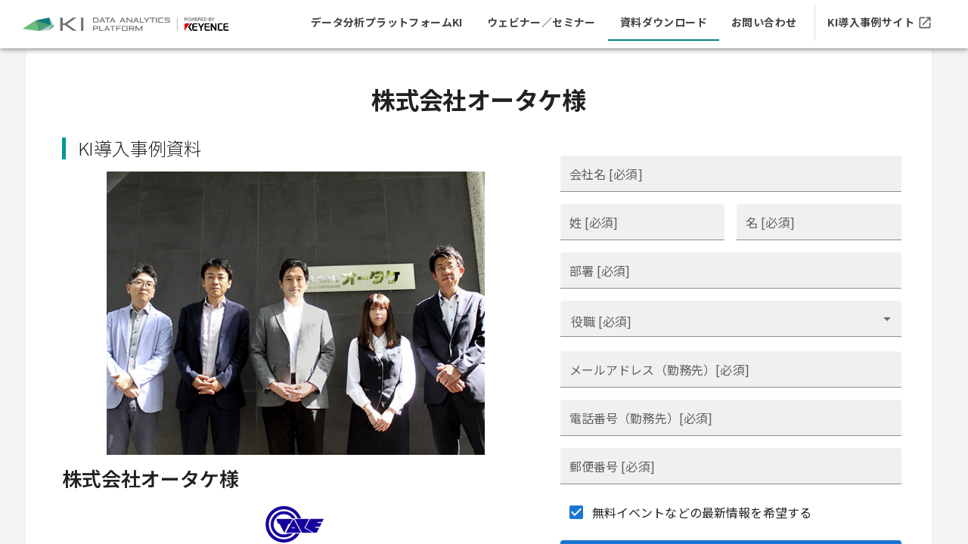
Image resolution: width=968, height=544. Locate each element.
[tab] (387, 23)
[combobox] (730, 319)
